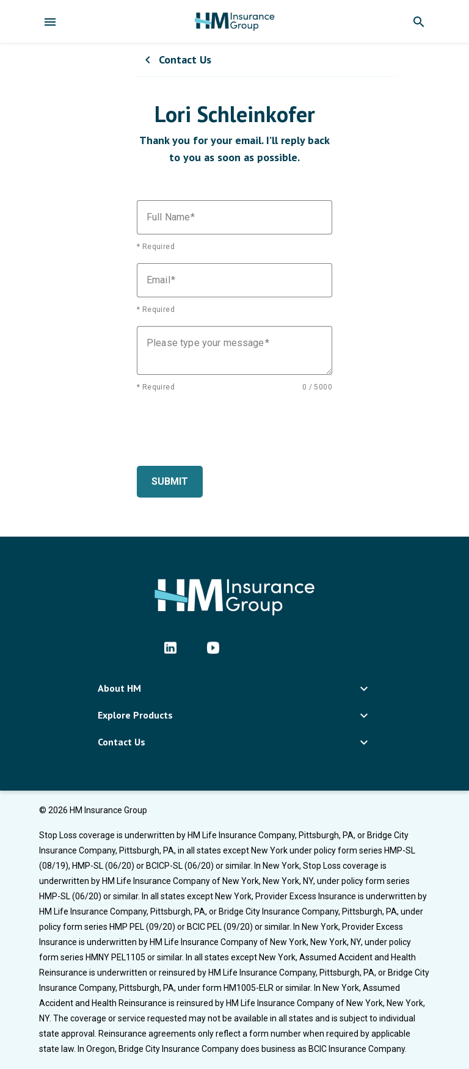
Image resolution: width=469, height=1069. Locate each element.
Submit (169, 481)
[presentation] (229, 427)
